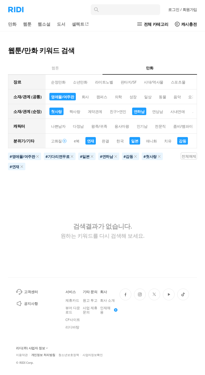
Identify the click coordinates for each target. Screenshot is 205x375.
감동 (182, 140)
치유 (167, 140)
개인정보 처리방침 (43, 355)
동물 (162, 96)
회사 (85, 96)
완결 (105, 140)
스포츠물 (178, 82)
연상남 (157, 111)
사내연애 (177, 111)
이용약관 (22, 355)
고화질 (58, 140)
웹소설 (44, 24)
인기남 (142, 126)
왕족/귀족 (99, 126)
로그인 (182, 9)
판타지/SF (129, 82)
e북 (77, 140)
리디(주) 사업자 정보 (32, 348)
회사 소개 (107, 300)
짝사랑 (74, 111)
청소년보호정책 (68, 355)
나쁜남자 (58, 126)
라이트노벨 (104, 82)
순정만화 (58, 82)
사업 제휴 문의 (90, 310)
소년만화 (80, 82)
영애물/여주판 (62, 96)
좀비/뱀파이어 (184, 126)
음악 (177, 96)
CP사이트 (72, 319)
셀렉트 (80, 24)
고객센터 (27, 292)
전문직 (160, 126)
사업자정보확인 (92, 355)
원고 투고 (90, 300)
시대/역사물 (153, 82)
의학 (118, 96)
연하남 (139, 111)
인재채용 (108, 310)
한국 (120, 140)
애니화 (151, 140)
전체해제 (189, 156)
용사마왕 (122, 126)
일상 (147, 96)
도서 (61, 24)
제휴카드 (72, 300)
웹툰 (27, 24)
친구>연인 (118, 111)
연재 (90, 140)
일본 (134, 140)
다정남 (78, 126)
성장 (133, 96)
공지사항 (27, 303)
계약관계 (95, 111)
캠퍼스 (101, 96)
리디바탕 (72, 327)
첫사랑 (56, 111)
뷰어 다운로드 (72, 310)
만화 (12, 24)
